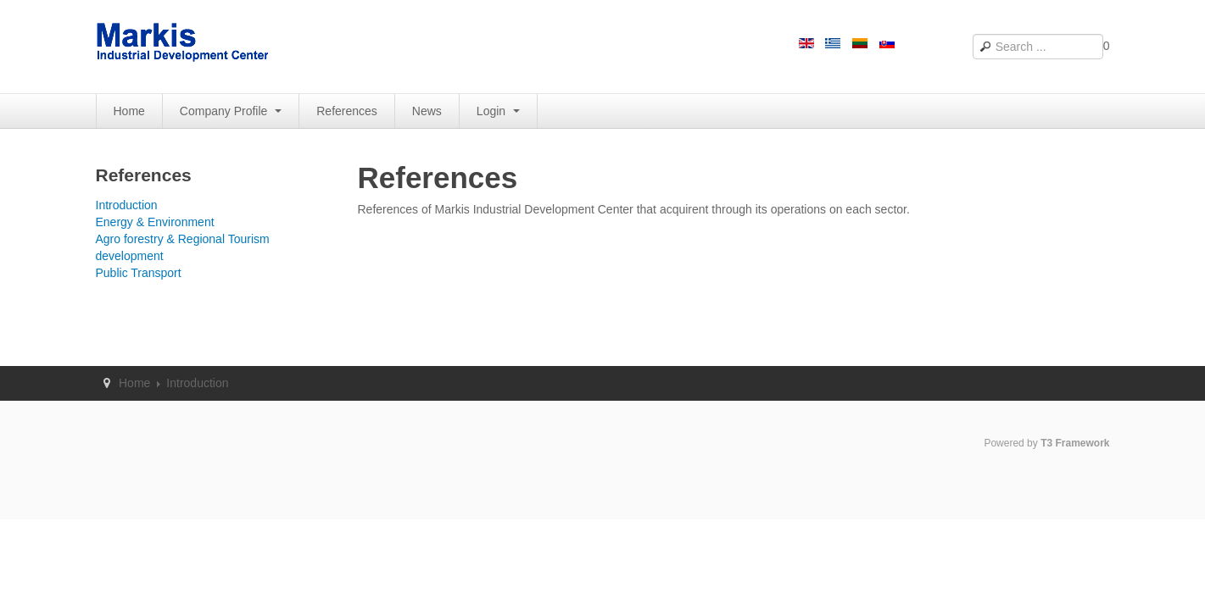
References (346, 111)
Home (129, 111)
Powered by (1046, 443)
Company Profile (231, 111)
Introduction (127, 205)
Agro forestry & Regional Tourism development (183, 247)
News (427, 111)
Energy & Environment (155, 222)
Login (498, 111)
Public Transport (138, 273)
